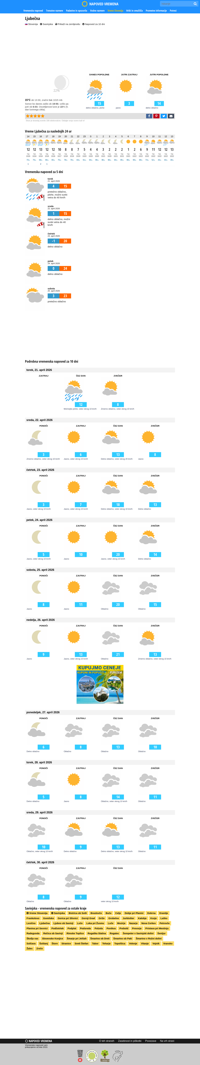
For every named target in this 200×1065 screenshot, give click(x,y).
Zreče (39, 948)
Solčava (31, 943)
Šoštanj (43, 943)
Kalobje (142, 918)
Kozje (153, 918)
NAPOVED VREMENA (100, 4)
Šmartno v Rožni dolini (149, 938)
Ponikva (111, 928)
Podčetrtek (57, 928)
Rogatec (114, 933)
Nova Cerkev (148, 923)
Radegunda (33, 933)
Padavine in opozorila (76, 10)
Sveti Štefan (81, 943)
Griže (102, 918)
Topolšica (119, 943)
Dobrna (151, 913)
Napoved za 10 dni (93, 24)
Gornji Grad (88, 918)
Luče (110, 923)
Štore (55, 943)
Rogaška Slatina (97, 933)
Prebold (123, 928)
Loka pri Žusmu (95, 923)
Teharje (106, 943)
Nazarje (133, 923)
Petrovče (165, 923)
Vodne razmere (97, 10)
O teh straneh (106, 1041)
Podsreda (85, 928)
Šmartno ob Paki (122, 938)
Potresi (173, 10)
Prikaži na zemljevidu (67, 24)
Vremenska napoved (33, 10)
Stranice (66, 943)
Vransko (167, 943)
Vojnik (155, 943)
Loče (79, 923)
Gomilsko (48, 918)
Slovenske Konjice (52, 938)
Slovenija (31, 24)
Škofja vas (32, 938)
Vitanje (145, 943)
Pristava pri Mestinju (157, 928)
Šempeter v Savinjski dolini (138, 933)
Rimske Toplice (75, 933)
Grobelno (113, 918)
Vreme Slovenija (115, 10)
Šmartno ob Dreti (100, 938)
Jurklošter (128, 918)
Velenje (133, 943)
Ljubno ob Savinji (63, 923)
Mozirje (121, 923)
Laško (163, 918)
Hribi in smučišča (134, 10)
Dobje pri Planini (134, 913)
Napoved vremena (38, 1041)
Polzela (99, 928)
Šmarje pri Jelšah (77, 938)
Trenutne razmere (54, 10)
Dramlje (163, 913)
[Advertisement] (100, 49)
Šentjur (161, 933)
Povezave (150, 1041)
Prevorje (137, 928)
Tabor (95, 943)
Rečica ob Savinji (53, 933)
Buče (108, 913)
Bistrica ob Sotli (78, 913)
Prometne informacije (156, 10)
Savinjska (46, 24)
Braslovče (96, 913)
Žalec (30, 948)
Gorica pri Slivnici (68, 918)
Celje (118, 913)
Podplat (72, 928)
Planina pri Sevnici (37, 928)
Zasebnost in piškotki (129, 1041)
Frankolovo (33, 918)
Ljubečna (44, 923)
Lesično (31, 923)
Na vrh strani (167, 1041)
